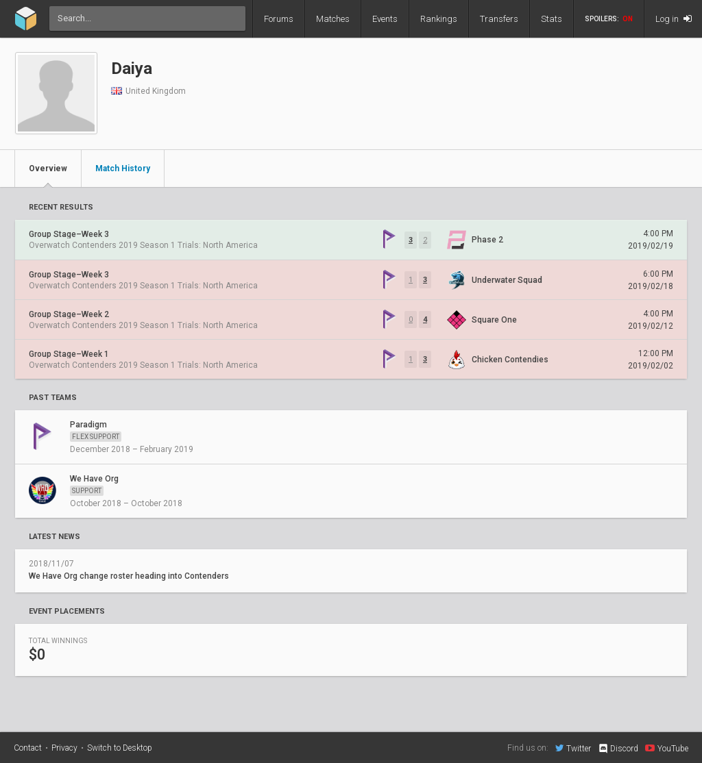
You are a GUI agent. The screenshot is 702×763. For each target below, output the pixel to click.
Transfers (499, 19)
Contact (28, 748)
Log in (673, 19)
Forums (278, 19)
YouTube (666, 748)
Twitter (573, 748)
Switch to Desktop (119, 748)
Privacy (64, 748)
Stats (551, 19)
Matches (333, 19)
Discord (618, 748)
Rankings (438, 19)
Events (385, 19)
